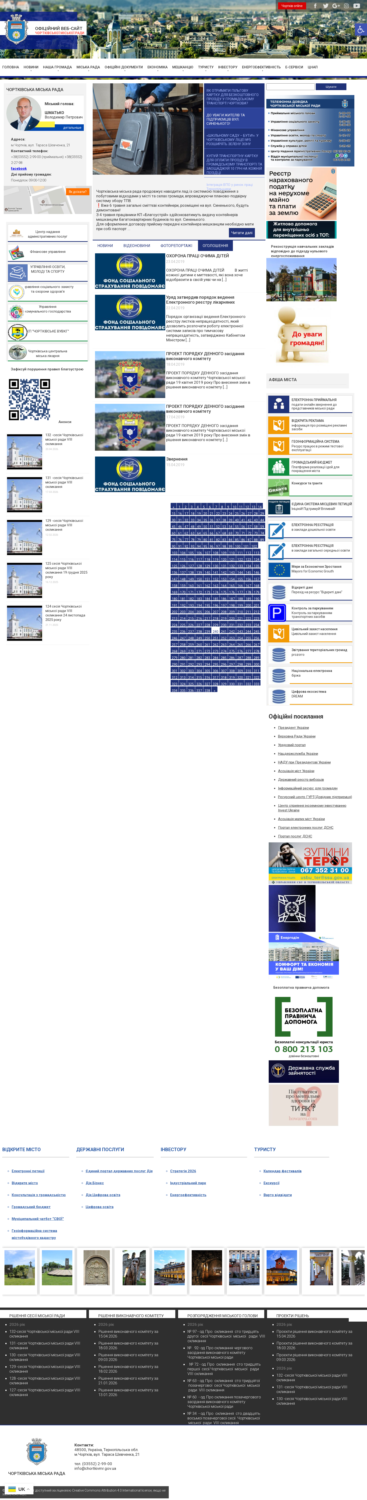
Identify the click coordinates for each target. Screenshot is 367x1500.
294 (207, 664)
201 (256, 605)
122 (240, 559)
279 (174, 658)
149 (191, 579)
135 (256, 566)
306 (215, 671)
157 (256, 579)
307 (224, 671)
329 (224, 684)
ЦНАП (313, 67)
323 (174, 684)
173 (207, 592)
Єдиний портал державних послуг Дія (119, 1171)
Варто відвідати (278, 1195)
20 (205, 513)
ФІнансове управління (48, 252)
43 (256, 520)
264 (232, 644)
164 (224, 585)
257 (174, 644)
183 (199, 599)
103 (174, 553)
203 (183, 612)
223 (256, 618)
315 (199, 677)
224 (174, 625)
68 (224, 533)
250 (207, 638)
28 (256, 513)
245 (256, 631)
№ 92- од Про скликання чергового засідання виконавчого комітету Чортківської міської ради (220, 1352)
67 (218, 533)
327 (207, 684)
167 (248, 585)
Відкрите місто (25, 1183)
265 (240, 644)
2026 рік (17, 1324)
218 (215, 618)
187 (232, 599)
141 (215, 572)
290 (174, 664)
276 (240, 651)
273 (215, 651)
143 (232, 572)
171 (191, 592)
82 (218, 540)
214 (183, 618)
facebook (19, 168)
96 (211, 546)
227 (199, 625)
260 (199, 644)
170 (183, 592)
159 (183, 585)
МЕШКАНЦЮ (182, 67)
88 (256, 540)
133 (240, 566)
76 (180, 540)
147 (174, 579)
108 (215, 553)
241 (224, 631)
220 (232, 618)
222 (248, 618)
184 (207, 599)
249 (199, 638)
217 (207, 618)
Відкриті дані (302, 587)
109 (224, 553)
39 (230, 520)
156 (248, 579)
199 (240, 605)
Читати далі (242, 232)
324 (183, 684)
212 (256, 612)
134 (248, 566)
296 (224, 664)
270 (191, 651)
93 (193, 546)
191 (174, 605)
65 (205, 533)
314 (191, 677)
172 (199, 592)
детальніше (72, 127)
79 (199, 540)
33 (193, 520)
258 (183, 644)
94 (199, 546)
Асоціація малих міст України (301, 819)
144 (240, 572)
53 (224, 526)
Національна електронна (312, 671)
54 (230, 526)
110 (232, 553)
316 (207, 677)
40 (237, 520)
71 (243, 533)
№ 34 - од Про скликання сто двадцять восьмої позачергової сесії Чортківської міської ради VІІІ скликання (223, 1418)
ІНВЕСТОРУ (227, 67)
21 (211, 513)
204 (191, 612)
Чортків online (292, 6)
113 (256, 553)
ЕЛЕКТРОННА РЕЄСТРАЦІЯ (313, 525)
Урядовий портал (292, 745)
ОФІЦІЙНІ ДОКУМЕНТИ (124, 67)
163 (215, 585)
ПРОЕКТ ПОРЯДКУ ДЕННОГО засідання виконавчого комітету (205, 356)
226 (191, 625)
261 (207, 644)
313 (183, 677)
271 (199, 651)
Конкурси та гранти (307, 483)
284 (215, 658)
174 (215, 592)
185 (215, 599)
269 (183, 651)
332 (248, 684)
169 (174, 592)
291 (183, 664)
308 (232, 671)
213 (174, 618)
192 (183, 605)
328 (215, 684)
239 (207, 631)
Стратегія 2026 (183, 1171)
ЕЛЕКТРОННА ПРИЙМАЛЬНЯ (314, 400)
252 (224, 638)
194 (199, 605)
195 (207, 605)
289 (256, 658)
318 (224, 677)
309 (240, 671)
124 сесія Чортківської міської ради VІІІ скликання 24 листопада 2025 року (65, 613)
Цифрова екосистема (309, 691)
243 (240, 631)
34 (199, 520)
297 (232, 664)
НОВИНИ (31, 67)
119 (215, 559)
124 (256, 559)
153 (224, 579)
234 (256, 625)
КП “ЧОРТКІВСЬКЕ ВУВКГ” (47, 331)
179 (256, 592)
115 (183, 559)
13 (253, 507)
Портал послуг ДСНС (295, 836)
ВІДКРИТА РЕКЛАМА (308, 421)
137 (183, 572)
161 (199, 585)
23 (224, 513)
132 (232, 566)
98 (224, 546)
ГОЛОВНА (10, 67)
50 (205, 526)
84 (230, 540)
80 (205, 540)
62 (186, 533)
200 (248, 605)
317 (215, 677)
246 (174, 638)
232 (240, 625)
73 (256, 533)
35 (205, 520)
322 (256, 677)
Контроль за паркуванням (312, 608)
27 (249, 513)
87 (249, 540)
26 (243, 513)
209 (232, 612)
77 (186, 540)
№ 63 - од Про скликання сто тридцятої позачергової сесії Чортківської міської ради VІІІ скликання (223, 1385)
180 (174, 599)
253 (232, 638)
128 (199, 566)
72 (249, 533)
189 (248, 599)
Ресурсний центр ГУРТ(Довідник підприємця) (315, 797)
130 (215, 566)
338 (207, 690)
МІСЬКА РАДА (88, 67)
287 (240, 658)
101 (246, 546)
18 (193, 513)
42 (249, 520)
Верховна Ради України (297, 736)
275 (232, 651)
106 (199, 553)
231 (232, 625)
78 (193, 540)
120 (224, 559)
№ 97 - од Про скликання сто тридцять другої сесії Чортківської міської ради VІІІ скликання (226, 1336)
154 (232, 579)
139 (199, 572)
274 (224, 651)
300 (256, 664)
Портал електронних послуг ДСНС (306, 828)
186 (224, 599)
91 (180, 546)
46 (180, 526)
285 (224, 658)
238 (199, 631)
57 (249, 526)
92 (186, 546)
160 (191, 585)
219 (224, 618)
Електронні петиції (28, 1171)
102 (254, 546)
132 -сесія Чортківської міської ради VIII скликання (64, 439)
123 (248, 559)
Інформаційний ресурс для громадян (308, 788)
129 (207, 566)
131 (224, 566)
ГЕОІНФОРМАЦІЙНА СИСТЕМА (315, 441)
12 (247, 507)
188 (240, 599)
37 (218, 520)
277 (248, 651)
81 (211, 540)
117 (199, 559)
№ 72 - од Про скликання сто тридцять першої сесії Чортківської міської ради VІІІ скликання (224, 1369)
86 (243, 540)
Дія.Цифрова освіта (103, 1195)
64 (199, 533)
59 (262, 526)
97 (218, 546)
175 (224, 592)
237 (191, 631)
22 (218, 513)
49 (199, 526)
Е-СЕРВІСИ (294, 67)
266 (248, 644)
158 (174, 585)
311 (256, 671)
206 (207, 612)
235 (174, 631)
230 (224, 625)
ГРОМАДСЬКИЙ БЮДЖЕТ (312, 462)
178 (248, 592)
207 (215, 612)
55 (237, 526)
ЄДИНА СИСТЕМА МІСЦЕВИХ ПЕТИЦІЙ (322, 504)
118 (207, 559)
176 (232, 592)
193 (191, 605)
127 (191, 566)
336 (191, 690)
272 (207, 651)
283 (207, 658)
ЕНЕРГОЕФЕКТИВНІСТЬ (261, 67)
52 (218, 526)
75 (174, 540)
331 (240, 684)
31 (180, 520)
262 (215, 644)
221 (240, 618)
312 (174, 677)
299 (248, 664)
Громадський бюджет (31, 1207)
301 (174, 671)
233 (248, 625)
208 (224, 612)
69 (230, 533)
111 (240, 553)
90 (174, 546)
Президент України (293, 728)
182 (191, 599)
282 (199, 658)
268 (174, 651)
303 (191, 671)
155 (240, 579)
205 (199, 612)
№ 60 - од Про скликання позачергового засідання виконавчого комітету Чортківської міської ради (224, 1402)
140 (207, 572)
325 (191, 684)
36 (211, 520)
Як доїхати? (78, 192)
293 (199, 664)
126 (183, 566)
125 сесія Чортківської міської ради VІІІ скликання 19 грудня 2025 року (66, 570)
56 (243, 526)
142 (224, 572)
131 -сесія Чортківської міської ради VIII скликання (64, 482)
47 (186, 526)
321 (248, 677)
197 (224, 605)
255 (248, 638)
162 (207, 585)
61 (180, 533)
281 (191, 658)
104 (183, 553)
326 (199, 684)
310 (248, 671)
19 (199, 513)
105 (191, 553)
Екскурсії (271, 1183)
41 (243, 520)
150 (199, 579)
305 (207, 671)
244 (248, 631)
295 (215, 664)
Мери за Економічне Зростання (316, 566)
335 (183, 690)
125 (174, 566)
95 (205, 546)
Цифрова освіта (100, 1207)
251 (215, 638)
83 (224, 540)
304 (199, 671)
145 (248, 572)
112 (248, 553)
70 (237, 533)
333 (256, 684)
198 (232, 605)
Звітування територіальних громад (319, 650)
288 (248, 658)
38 (224, 520)
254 (240, 638)
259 (191, 644)
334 (174, 690)
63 (193, 533)
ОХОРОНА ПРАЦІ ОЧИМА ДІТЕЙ (197, 255)
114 (174, 559)
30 (174, 520)
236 (183, 631)
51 (211, 526)
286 (232, 658)
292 (191, 664)
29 (262, 513)
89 (262, 540)
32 (186, 520)
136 (174, 572)
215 (191, 618)
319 (232, 677)
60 (174, 533)
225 (183, 625)
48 (193, 526)
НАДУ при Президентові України (304, 762)
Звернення (176, 459)
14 (260, 507)
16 (180, 513)
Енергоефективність (188, 1195)
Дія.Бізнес (95, 1183)
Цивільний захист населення (315, 629)
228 (207, 625)
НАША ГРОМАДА (57, 67)
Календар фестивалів (283, 1171)
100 (238, 546)
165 (232, 585)
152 (215, 579)
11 (241, 507)
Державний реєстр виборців (301, 780)
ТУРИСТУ (205, 67)
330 (232, 684)
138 (191, 572)
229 (215, 625)
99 (230, 546)
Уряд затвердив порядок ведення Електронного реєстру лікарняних (200, 300)
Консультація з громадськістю (39, 1195)
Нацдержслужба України (298, 754)
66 (211, 533)
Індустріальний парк (188, 1183)
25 (237, 513)
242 (232, 631)
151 (207, 579)
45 (174, 526)
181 (183, 599)
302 (183, 671)
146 (256, 572)
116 (191, 559)
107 (207, 553)
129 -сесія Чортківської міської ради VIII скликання (64, 525)
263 (224, 644)
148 (183, 579)
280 (183, 658)
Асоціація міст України (296, 771)
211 (248, 612)
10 (234, 507)
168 (256, 585)
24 (230, 513)
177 (240, 592)
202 (174, 612)
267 (256, 644)
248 (191, 638)
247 (183, 638)
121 (232, 559)
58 (256, 526)
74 (262, 533)
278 (256, 651)
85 (237, 540)
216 (199, 618)
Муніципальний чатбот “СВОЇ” (38, 1219)
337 (199, 690)
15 (174, 513)
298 (240, 664)
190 (256, 599)
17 (186, 513)
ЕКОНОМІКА (157, 67)
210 (240, 612)
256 (256, 638)
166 (240, 585)
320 (240, 677)
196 (215, 605)
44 (262, 520)
